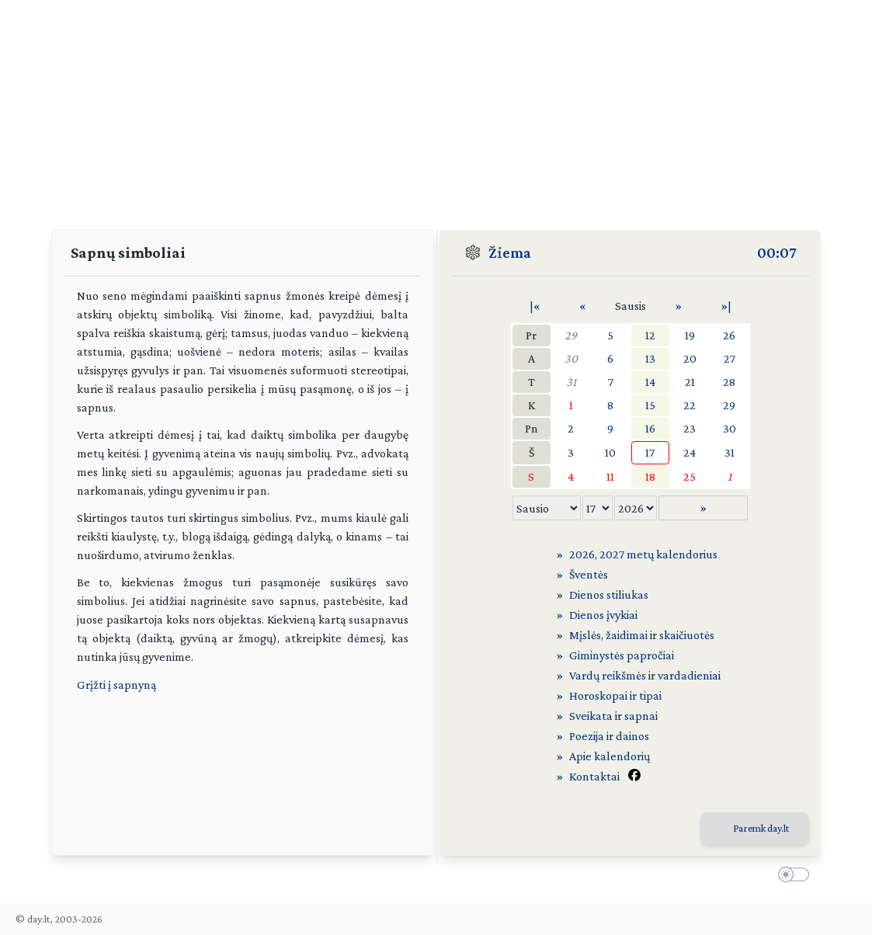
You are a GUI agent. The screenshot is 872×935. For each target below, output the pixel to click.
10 (610, 452)
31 (571, 381)
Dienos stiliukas (608, 594)
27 (729, 358)
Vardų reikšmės (607, 675)
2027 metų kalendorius (658, 554)
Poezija (586, 735)
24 (689, 452)
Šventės (588, 574)
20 (690, 358)
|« (535, 305)
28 (729, 381)
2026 (582, 554)
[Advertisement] (436, 108)
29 (571, 335)
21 (690, 381)
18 (650, 476)
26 (729, 335)
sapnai (641, 715)
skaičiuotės (686, 634)
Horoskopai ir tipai (615, 695)
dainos (632, 735)
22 (689, 405)
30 (571, 358)
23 (689, 428)
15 (650, 405)
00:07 (777, 252)
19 (690, 335)
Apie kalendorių (609, 756)
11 (610, 476)
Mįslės (585, 634)
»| (726, 305)
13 (650, 358)
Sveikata (591, 715)
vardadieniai (689, 675)
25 (689, 476)
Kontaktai (594, 776)
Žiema (509, 252)
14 (650, 381)
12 (650, 335)
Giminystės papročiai (621, 655)
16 (650, 428)
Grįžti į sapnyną (116, 684)
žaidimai (627, 634)
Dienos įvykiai (603, 614)
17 (650, 452)
